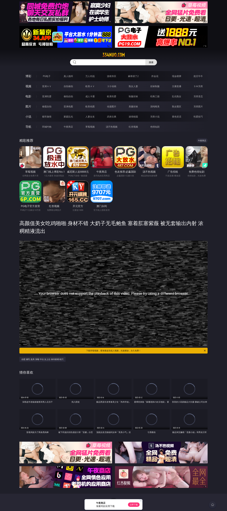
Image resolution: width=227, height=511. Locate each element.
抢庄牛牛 (198, 76)
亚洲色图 (68, 106)
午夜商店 (68, 126)
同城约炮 (46, 126)
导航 (28, 127)
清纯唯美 (155, 106)
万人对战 (90, 76)
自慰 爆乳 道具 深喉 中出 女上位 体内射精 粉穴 (42, 359)
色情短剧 (155, 126)
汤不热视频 (111, 126)
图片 (28, 106)
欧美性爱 (111, 96)
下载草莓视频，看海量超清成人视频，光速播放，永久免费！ (146, 350)
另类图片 (198, 106)
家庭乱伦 (68, 116)
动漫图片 (111, 106)
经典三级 (155, 96)
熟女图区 (176, 106)
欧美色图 (90, 106)
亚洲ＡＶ (46, 86)
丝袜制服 (155, 86)
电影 (28, 96)
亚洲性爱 (46, 96)
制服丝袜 (133, 96)
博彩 (28, 76)
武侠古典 (111, 116)
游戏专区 (111, 76)
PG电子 (47, 76)
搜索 (151, 62)
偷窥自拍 (46, 106)
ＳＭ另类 (198, 86)
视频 (28, 86)
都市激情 (46, 116)
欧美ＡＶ (90, 86)
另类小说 (155, 116)
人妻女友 (90, 116)
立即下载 (134, 504)
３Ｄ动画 (111, 86)
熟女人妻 (133, 86)
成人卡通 (90, 96)
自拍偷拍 (68, 86)
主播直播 (176, 86)
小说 (28, 116)
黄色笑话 (176, 116)
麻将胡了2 (133, 76)
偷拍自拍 (68, 96)
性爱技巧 (198, 116)
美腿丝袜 (133, 106)
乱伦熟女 (176, 96)
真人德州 (68, 76)
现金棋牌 (176, 76)
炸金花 (154, 76)
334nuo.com (113, 55)
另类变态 (198, 96)
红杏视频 (133, 126)
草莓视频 (90, 126)
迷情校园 (133, 116)
